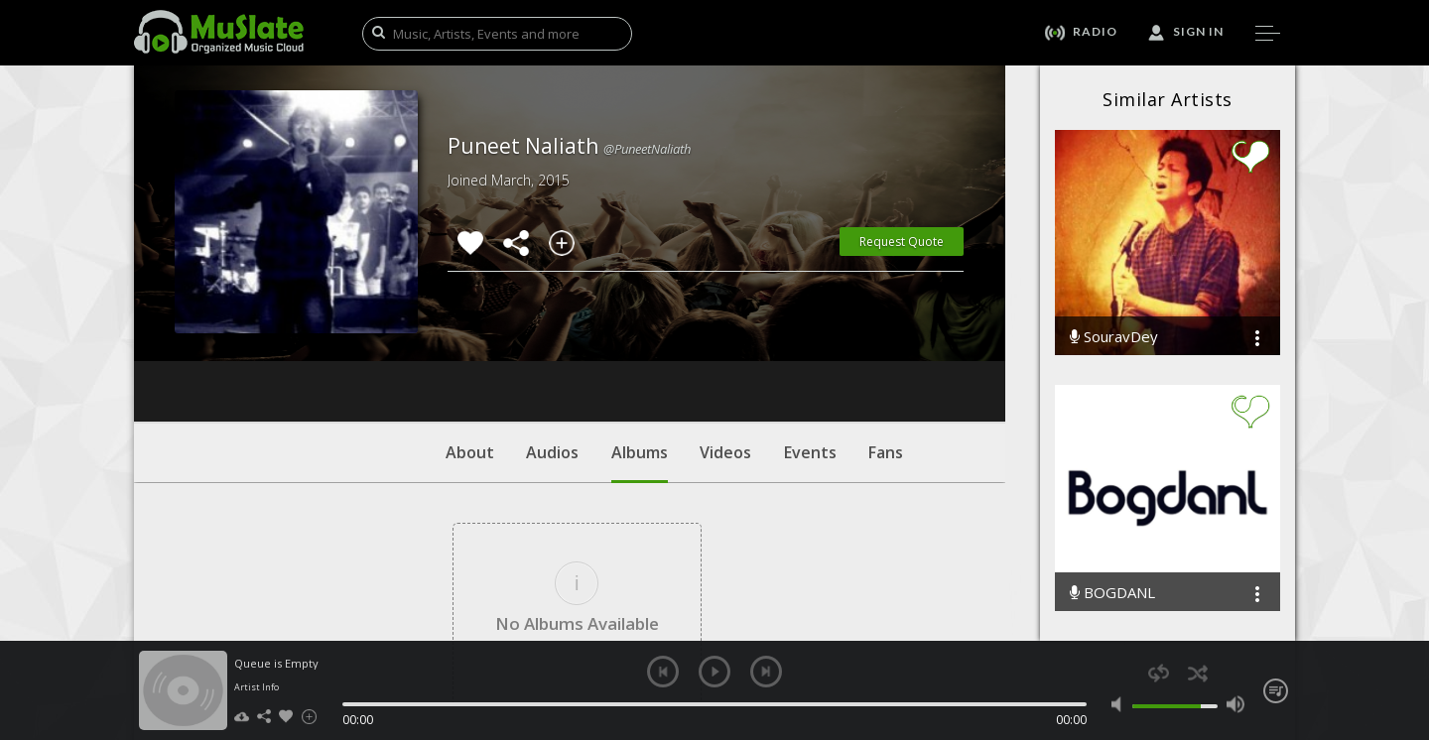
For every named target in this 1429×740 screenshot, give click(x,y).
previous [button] (663, 671)
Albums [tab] (639, 342)
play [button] (714, 671)
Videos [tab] (725, 332)
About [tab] (470, 332)
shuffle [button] (1197, 673)
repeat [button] (1158, 673)
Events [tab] (810, 332)
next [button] (766, 671)
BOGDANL (1112, 592)
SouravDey (1114, 336)
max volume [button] (1235, 704)
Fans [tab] (885, 332)
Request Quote (901, 241)
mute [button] (1120, 704)
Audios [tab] (552, 332)
